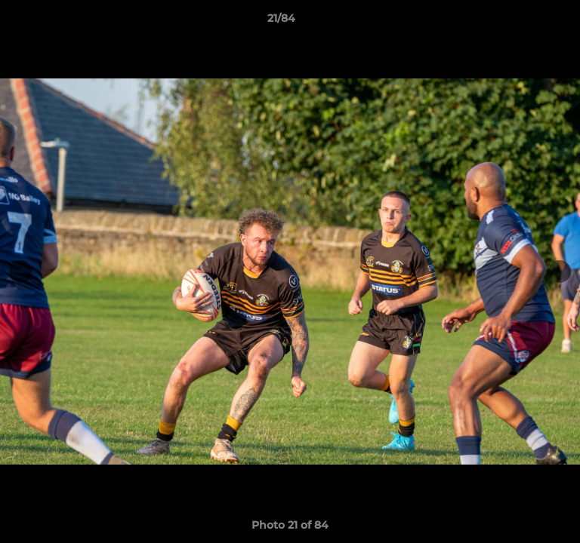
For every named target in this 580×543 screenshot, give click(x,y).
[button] (526, 22)
